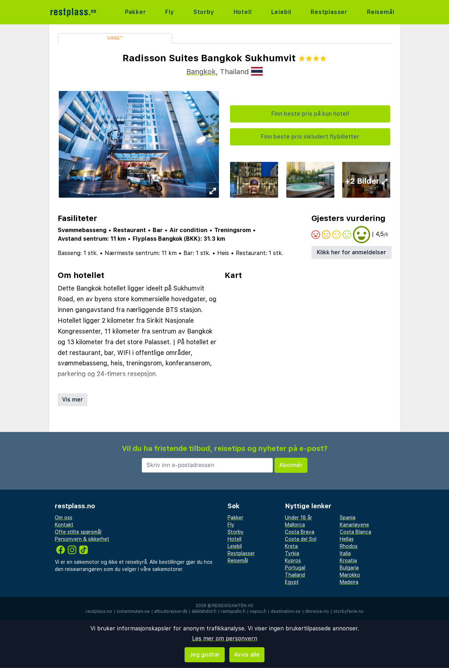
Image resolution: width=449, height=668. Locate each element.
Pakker (135, 12)
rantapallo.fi (233, 611)
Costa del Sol (300, 539)
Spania (347, 517)
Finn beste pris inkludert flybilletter (310, 136)
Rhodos (349, 546)
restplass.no (99, 611)
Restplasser (329, 12)
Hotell (243, 12)
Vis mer (72, 399)
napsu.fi (258, 611)
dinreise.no (317, 611)
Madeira (349, 582)
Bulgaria (349, 568)
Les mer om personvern (224, 638)
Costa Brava (299, 532)
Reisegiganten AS (232, 605)
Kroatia (348, 560)
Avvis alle (247, 654)
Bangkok (201, 71)
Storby (204, 12)
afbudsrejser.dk (170, 611)
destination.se (286, 611)
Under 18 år (298, 517)
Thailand (295, 575)
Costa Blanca (355, 532)
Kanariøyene (354, 525)
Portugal (295, 568)
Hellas (347, 539)
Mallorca (295, 525)
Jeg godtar (204, 654)
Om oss (63, 517)
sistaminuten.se (133, 611)
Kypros (293, 560)
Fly (169, 12)
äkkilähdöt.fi (204, 611)
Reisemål (380, 12)
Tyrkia (292, 553)
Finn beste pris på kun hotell (310, 113)
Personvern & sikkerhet (82, 539)
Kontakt (64, 525)
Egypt (292, 582)
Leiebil (281, 12)
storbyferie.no (348, 611)
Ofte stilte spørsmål (78, 532)
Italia (345, 553)
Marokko (350, 575)
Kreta (291, 546)
